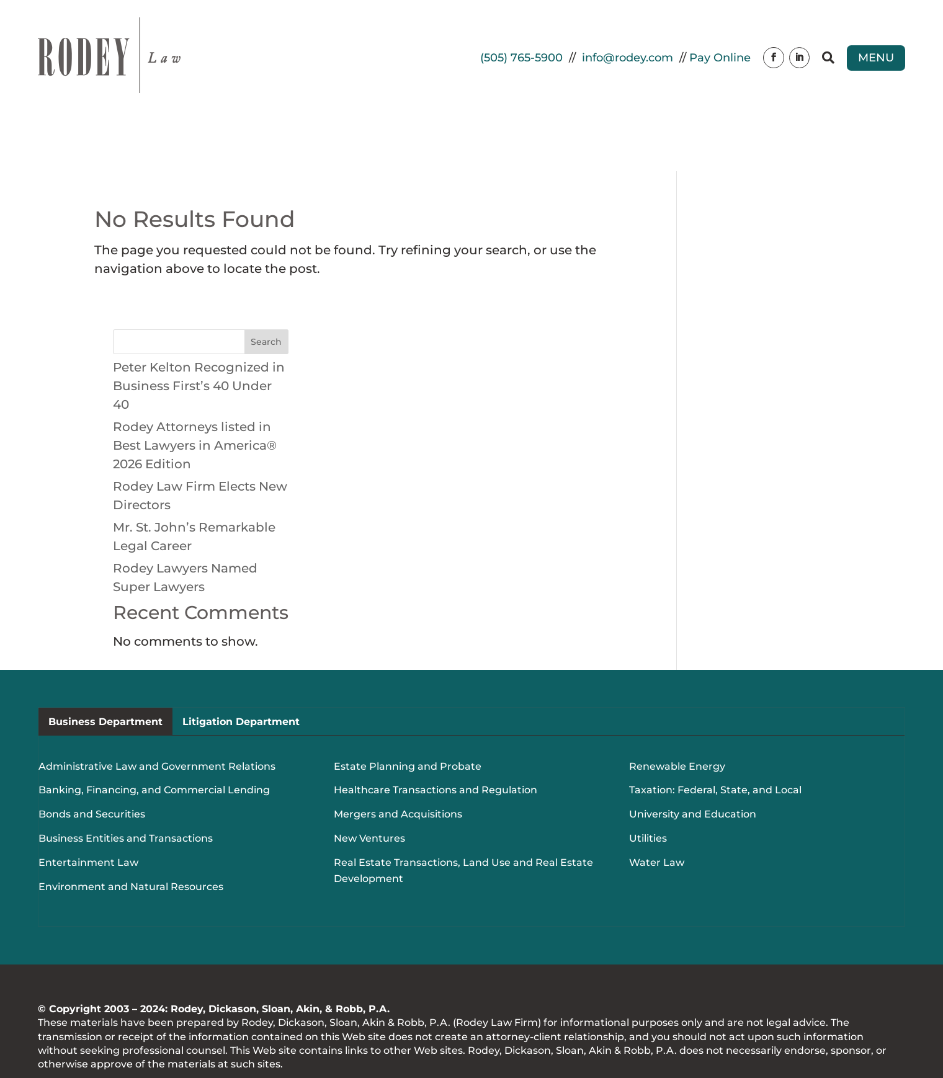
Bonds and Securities (91, 759)
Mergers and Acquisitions (398, 759)
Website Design (249, 1033)
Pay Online (720, 58)
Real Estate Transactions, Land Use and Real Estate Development (463, 815)
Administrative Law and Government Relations (156, 710)
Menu (876, 58)
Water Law (656, 807)
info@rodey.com (627, 58)
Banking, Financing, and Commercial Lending (154, 735)
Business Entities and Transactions (125, 783)
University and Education (692, 759)
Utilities (648, 783)
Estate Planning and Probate (407, 710)
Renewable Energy (677, 710)
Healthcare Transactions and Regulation (435, 735)
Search (266, 286)
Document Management (364, 1033)
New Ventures (369, 783)
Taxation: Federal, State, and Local (715, 735)
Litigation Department (241, 666)
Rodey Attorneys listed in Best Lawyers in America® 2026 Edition (195, 389)
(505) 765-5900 (521, 58)
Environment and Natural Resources (130, 831)
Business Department (105, 666)
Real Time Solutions (150, 1033)
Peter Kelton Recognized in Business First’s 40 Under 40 (199, 330)
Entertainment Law (88, 807)
